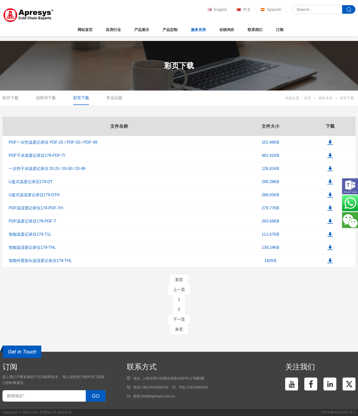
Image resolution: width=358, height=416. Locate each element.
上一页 (179, 290)
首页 (307, 98)
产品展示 (141, 30)
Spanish (270, 10)
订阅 (279, 30)
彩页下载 (81, 98)
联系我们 (255, 30)
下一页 (179, 319)
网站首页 (85, 30)
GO (95, 396)
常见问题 (114, 98)
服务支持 (198, 30)
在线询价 (226, 30)
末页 (179, 329)
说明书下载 (46, 98)
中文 (243, 10)
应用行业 (113, 30)
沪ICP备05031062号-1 (338, 412)
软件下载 (10, 98)
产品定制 (170, 30)
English (217, 10)
